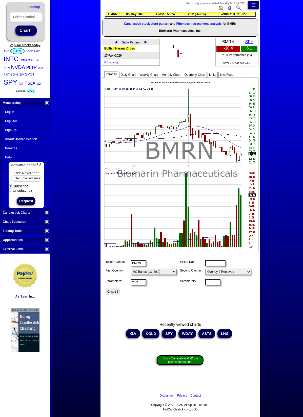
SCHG (14, 74)
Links (212, 75)
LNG (225, 334)
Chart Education (26, 222)
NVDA (18, 67)
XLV (133, 334)
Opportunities (26, 240)
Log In (9, 112)
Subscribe (19, 186)
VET (38, 83)
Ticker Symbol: (116, 262)
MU (38, 60)
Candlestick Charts (26, 212)
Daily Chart (128, 75)
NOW (7, 68)
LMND (23, 60)
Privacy (182, 395)
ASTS (207, 334)
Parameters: (114, 281)
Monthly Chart (170, 75)
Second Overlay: (191, 270)
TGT (21, 83)
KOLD (151, 334)
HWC (37, 51)
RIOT (7, 74)
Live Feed (226, 75)
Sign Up (10, 130)
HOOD (29, 51)
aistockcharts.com (180, 360)
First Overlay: (115, 270)
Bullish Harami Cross (119, 48)
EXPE (17, 51)
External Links (26, 249)
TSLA (30, 83)
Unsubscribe (21, 190)
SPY (10, 82)
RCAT (41, 68)
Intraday (111, 74)
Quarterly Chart (195, 75)
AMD (6, 51)
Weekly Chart (148, 75)
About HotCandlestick (21, 139)
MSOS (31, 60)
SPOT (30, 74)
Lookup (34, 7)
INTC (11, 58)
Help (8, 157)
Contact (195, 395)
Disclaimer (166, 395)
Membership (26, 103)
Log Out (11, 121)
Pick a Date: (188, 262)
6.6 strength (112, 62)
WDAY (187, 334)
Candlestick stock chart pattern (146, 24)
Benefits (11, 148)
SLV (21, 74)
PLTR (31, 67)
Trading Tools (26, 231)
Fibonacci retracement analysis (199, 24)
